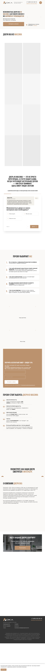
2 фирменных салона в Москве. (33, 25)
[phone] (15, 380)
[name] (15, 375)
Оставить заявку (11, 384)
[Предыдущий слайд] (2, 491)
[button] (31, 3)
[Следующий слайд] (42, 491)
